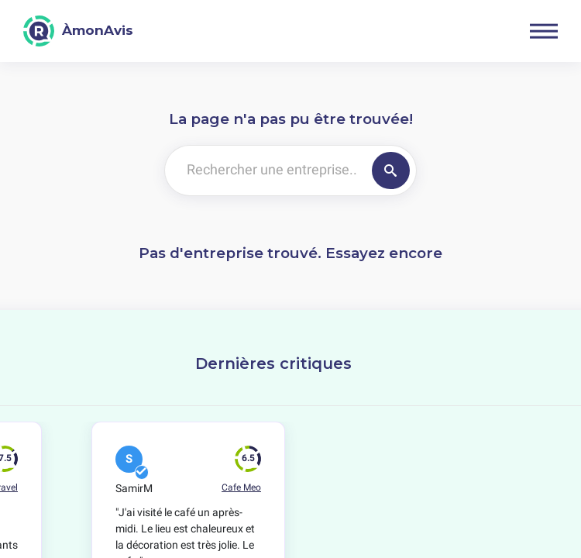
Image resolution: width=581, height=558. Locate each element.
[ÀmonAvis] (78, 31)
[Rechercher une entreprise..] (265, 170)
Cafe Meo (241, 487)
